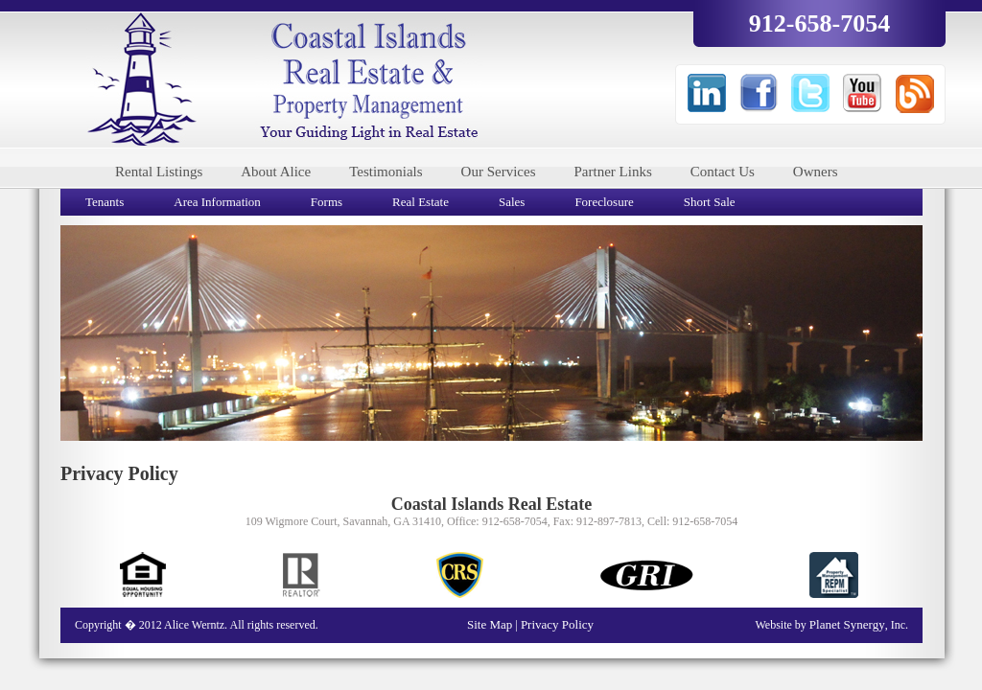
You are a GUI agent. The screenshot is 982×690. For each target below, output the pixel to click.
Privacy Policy (557, 624)
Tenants (104, 202)
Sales (512, 202)
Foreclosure (603, 202)
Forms (326, 202)
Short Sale (710, 202)
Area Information (217, 202)
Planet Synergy (847, 624)
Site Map (491, 624)
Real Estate (420, 202)
